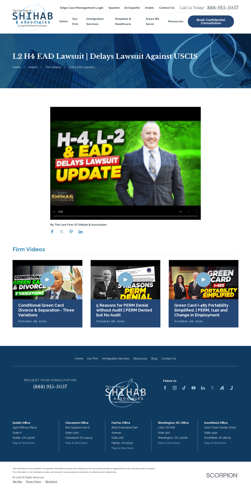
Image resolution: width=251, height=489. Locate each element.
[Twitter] (212, 388)
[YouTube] (194, 388)
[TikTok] (184, 388)
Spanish (114, 7)
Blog (154, 358)
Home (79, 358)
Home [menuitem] (63, 21)
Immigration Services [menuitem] (94, 21)
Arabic (149, 7)
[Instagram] (175, 388)
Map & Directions (24, 443)
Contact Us (167, 7)
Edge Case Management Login (81, 7)
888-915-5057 (222, 8)
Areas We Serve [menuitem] (152, 21)
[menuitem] (17, 482)
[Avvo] (222, 388)
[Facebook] (165, 388)
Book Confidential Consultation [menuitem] (211, 21)
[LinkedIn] (203, 388)
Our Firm (92, 358)
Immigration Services (115, 358)
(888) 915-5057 (50, 387)
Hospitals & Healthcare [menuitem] (123, 21)
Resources (140, 358)
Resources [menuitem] (175, 21)
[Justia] (231, 388)
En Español (132, 7)
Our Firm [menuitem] (75, 21)
